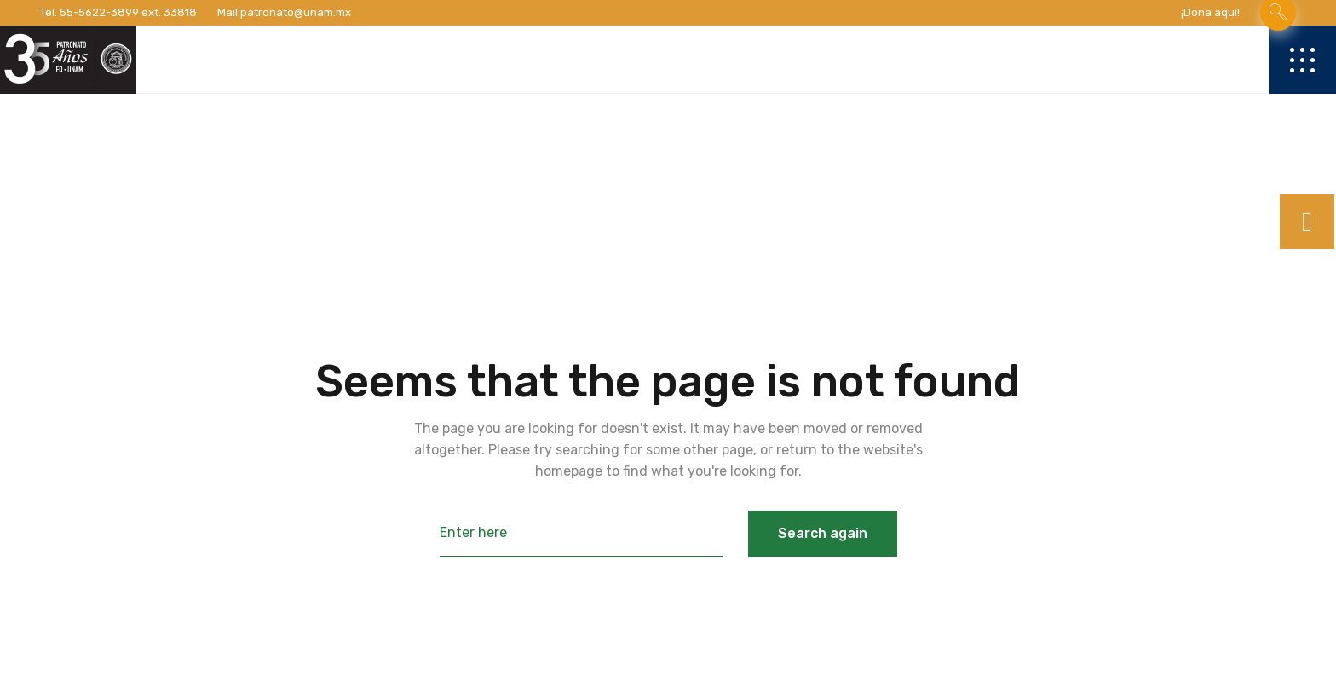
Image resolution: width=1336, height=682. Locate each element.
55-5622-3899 (99, 12)
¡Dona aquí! (1210, 12)
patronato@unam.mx (295, 12)
